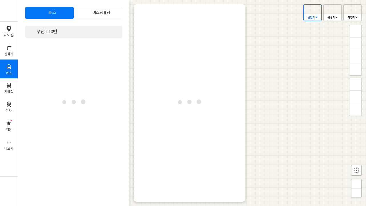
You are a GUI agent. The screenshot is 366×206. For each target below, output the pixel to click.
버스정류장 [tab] (102, 13)
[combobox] (70, 31)
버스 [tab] (52, 13)
